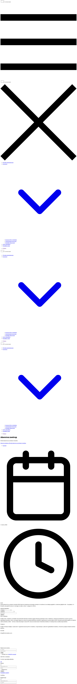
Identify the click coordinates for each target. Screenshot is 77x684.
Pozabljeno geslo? (4, 672)
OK (1, 661)
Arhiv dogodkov (6, 244)
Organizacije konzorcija (10, 241)
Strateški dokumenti (10, 243)
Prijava (4, 248)
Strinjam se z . (9, 654)
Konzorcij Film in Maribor (11, 240)
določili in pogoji (12, 654)
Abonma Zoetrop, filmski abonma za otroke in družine (13, 443)
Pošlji (2, 652)
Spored (4, 445)
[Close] (0, 665)
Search (2, 614)
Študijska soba (6, 246)
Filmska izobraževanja (8, 162)
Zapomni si (4, 669)
